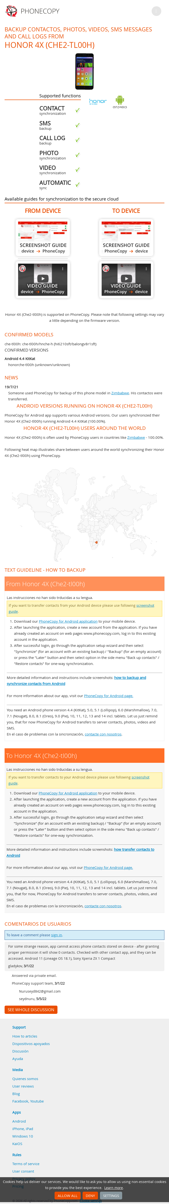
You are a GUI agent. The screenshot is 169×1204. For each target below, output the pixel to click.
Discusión (20, 1051)
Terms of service (25, 1163)
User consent (23, 1171)
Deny (90, 1195)
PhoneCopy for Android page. (108, 695)
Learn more (113, 1188)
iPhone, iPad (22, 1128)
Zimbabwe (120, 392)
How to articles (24, 1036)
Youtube (37, 1101)
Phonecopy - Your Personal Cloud (33, 11)
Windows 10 (22, 1136)
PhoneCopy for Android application (68, 621)
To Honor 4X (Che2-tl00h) (126, 237)
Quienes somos (25, 1078)
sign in (56, 935)
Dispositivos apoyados (31, 1043)
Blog (16, 1093)
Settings (111, 1195)
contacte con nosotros (103, 734)
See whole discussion (31, 1009)
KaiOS (17, 1143)
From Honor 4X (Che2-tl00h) (43, 237)
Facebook (20, 1101)
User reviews (23, 1086)
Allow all (67, 1195)
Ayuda (17, 1058)
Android (19, 1121)
